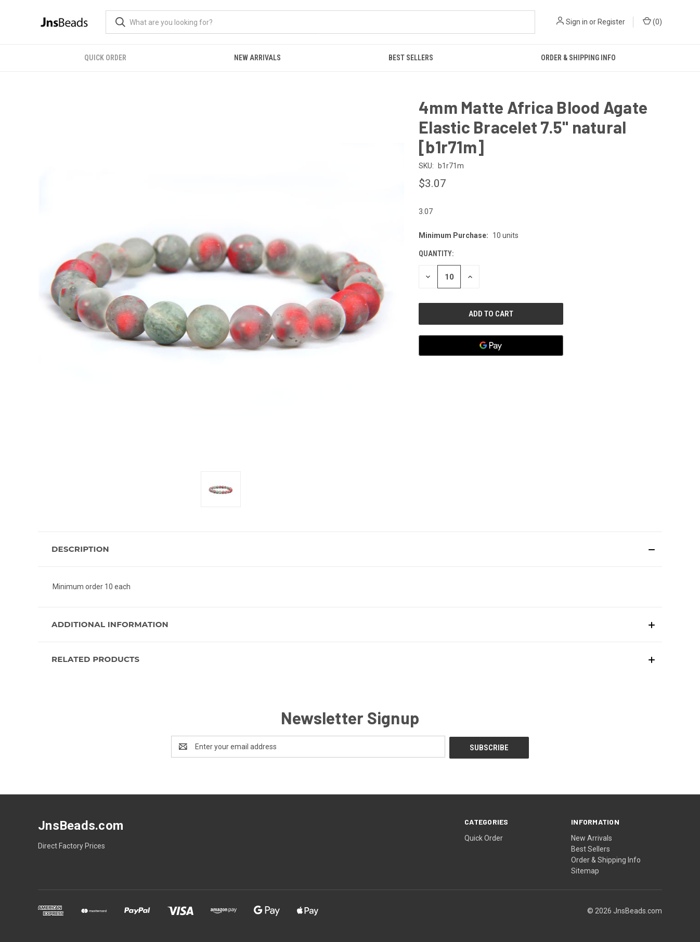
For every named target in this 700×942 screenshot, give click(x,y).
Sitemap (585, 870)
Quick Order (105, 58)
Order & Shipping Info (578, 58)
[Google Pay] (491, 345)
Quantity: (436, 253)
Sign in (577, 22)
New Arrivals (257, 58)
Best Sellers (410, 58)
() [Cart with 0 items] (652, 21)
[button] (350, 549)
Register (611, 22)
